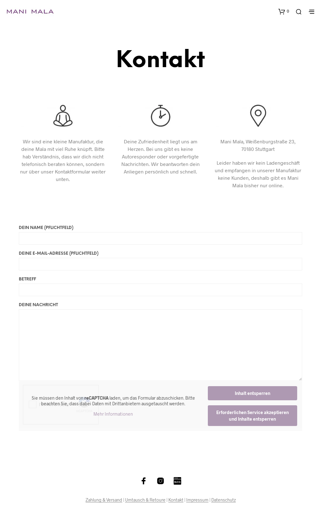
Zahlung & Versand (104, 500)
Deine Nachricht (160, 342)
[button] (283, 11)
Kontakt (175, 500)
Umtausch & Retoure (145, 500)
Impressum (197, 500)
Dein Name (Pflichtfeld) (160, 235)
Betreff (160, 286)
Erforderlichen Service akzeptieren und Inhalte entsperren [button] (252, 416)
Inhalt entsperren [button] (252, 393)
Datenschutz (223, 500)
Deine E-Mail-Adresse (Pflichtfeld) (160, 261)
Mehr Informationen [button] (113, 414)
